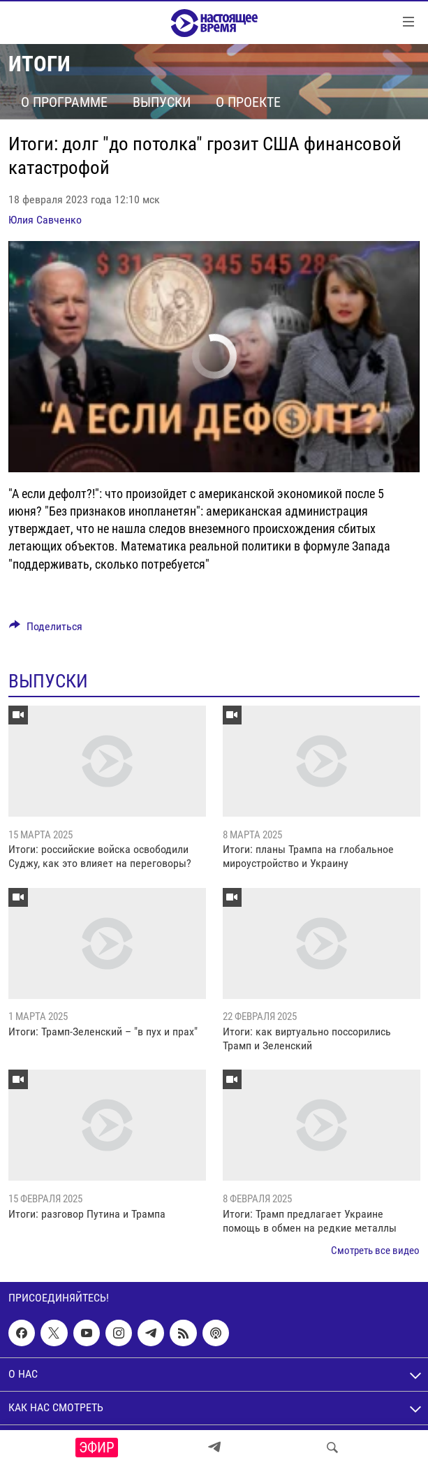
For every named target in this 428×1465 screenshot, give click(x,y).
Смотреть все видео (375, 1250)
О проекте (248, 102)
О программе (64, 102)
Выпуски (162, 102)
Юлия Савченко (45, 219)
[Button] (45, 630)
